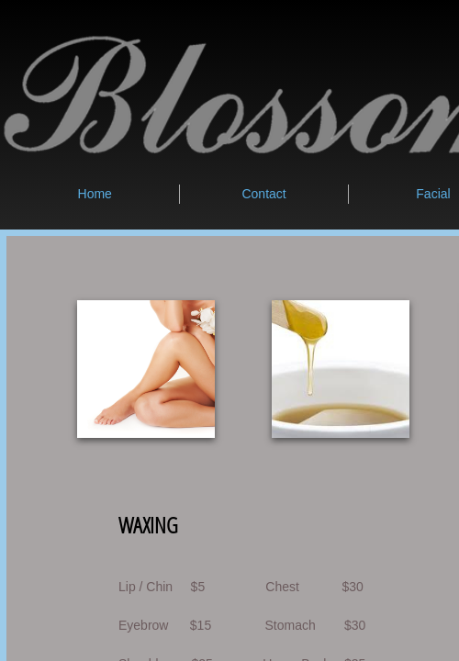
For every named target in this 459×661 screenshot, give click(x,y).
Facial (433, 193)
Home (95, 193)
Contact (263, 193)
